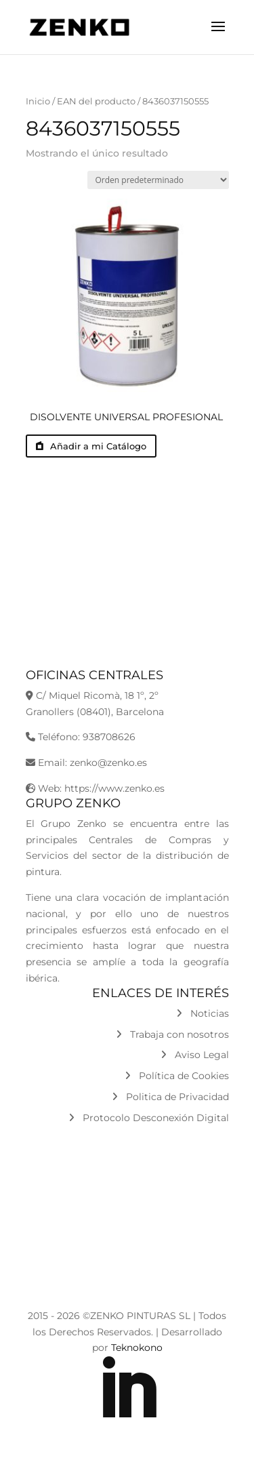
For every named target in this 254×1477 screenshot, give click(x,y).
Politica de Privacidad (170, 1097)
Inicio (38, 101)
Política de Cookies (177, 1076)
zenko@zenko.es (108, 762)
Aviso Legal (195, 1055)
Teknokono (137, 1347)
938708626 (109, 737)
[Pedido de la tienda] (158, 180)
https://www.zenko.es (114, 788)
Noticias (202, 1013)
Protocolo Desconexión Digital (148, 1118)
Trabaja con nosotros (172, 1034)
